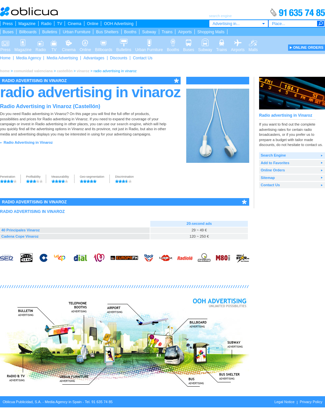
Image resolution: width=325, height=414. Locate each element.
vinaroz (83, 71)
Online (93, 23)
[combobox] (238, 23)
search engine (129, 124)
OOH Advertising (118, 23)
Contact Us (142, 58)
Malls (253, 42)
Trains (167, 32)
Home (5, 58)
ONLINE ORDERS (308, 47)
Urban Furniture (76, 32)
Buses (8, 32)
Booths (130, 32)
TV (59, 23)
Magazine (27, 23)
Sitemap (268, 178)
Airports (185, 32)
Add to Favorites (275, 163)
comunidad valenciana (33, 71)
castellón (65, 71)
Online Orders (273, 170)
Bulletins (49, 32)
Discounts (119, 58)
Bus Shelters (107, 32)
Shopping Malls (210, 32)
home (5, 71)
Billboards (28, 32)
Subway (149, 32)
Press (8, 23)
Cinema (74, 23)
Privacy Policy (311, 402)
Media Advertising (62, 58)
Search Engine (273, 155)
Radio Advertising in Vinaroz (28, 142)
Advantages (93, 58)
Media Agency (28, 58)
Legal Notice (284, 402)
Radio (46, 23)
